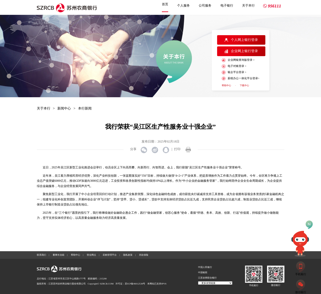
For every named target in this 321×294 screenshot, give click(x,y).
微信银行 (275, 285)
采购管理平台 (110, 255)
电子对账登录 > (234, 66)
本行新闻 (85, 108)
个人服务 (183, 5)
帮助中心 (226, 85)
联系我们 (41, 255)
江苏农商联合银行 (207, 277)
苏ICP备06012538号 (135, 283)
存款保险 (143, 255)
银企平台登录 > (234, 72)
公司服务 (205, 5)
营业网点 (91, 255)
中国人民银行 (205, 267)
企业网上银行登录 (241, 51)
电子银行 (226, 5)
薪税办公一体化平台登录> (240, 78)
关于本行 (248, 5)
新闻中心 (64, 108)
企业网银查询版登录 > (238, 60)
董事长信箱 (58, 255)
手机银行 (253, 285)
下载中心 (244, 85)
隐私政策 (127, 255)
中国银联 (202, 272)
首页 (165, 4)
